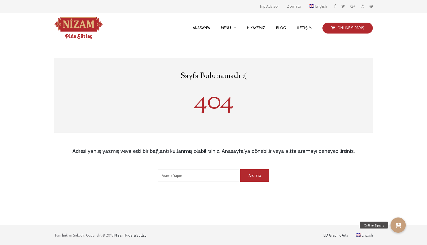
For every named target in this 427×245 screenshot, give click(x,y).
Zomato (294, 6)
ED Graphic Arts (336, 235)
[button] (398, 225)
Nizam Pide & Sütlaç (130, 235)
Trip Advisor (269, 6)
